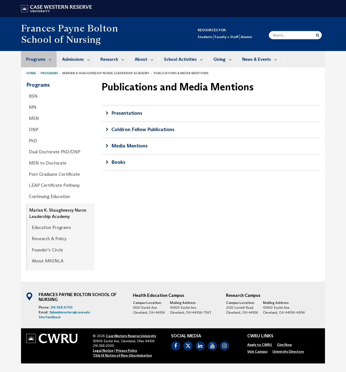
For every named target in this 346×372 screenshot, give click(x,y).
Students (205, 37)
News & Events (262, 59)
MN (32, 107)
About (147, 59)
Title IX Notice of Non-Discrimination (122, 355)
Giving (225, 59)
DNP (33, 129)
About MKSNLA (48, 261)
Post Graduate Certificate (54, 174)
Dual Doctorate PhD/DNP (54, 152)
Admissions (78, 59)
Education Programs (51, 227)
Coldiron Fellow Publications (142, 129)
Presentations (126, 113)
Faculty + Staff (226, 37)
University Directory (288, 351)
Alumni (246, 37)
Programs (41, 59)
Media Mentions (129, 146)
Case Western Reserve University (131, 336)
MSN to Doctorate (47, 163)
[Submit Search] (317, 35)
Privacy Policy (126, 350)
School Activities (186, 59)
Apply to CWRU (259, 344)
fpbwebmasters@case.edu (69, 312)
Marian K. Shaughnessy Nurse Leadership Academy (57, 213)
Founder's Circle (47, 250)
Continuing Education (49, 196)
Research (114, 59)
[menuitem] (39, 59)
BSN (33, 96)
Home (31, 73)
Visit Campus (257, 351)
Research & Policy (49, 238)
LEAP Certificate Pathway (54, 185)
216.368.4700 (61, 307)
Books (118, 162)
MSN (34, 118)
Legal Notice (103, 350)
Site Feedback (50, 317)
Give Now (284, 344)
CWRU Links (260, 336)
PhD (33, 141)
